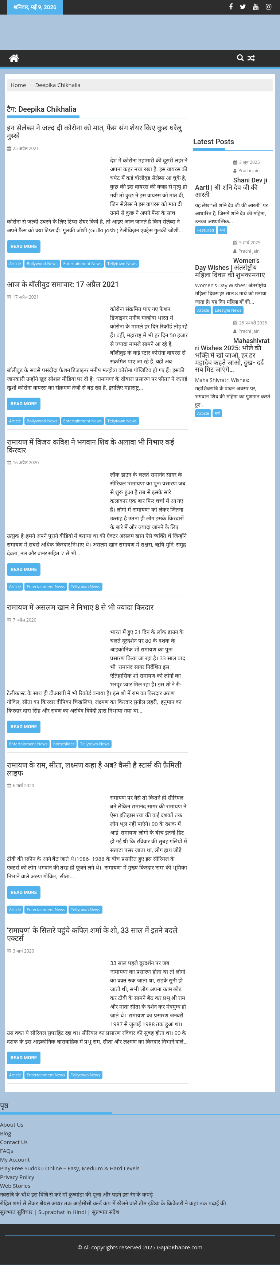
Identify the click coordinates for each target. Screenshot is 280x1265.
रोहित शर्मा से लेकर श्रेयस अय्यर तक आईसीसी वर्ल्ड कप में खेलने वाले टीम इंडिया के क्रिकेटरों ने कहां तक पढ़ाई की (113, 1203)
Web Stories (15, 1185)
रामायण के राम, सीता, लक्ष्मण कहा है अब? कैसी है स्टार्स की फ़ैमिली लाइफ (94, 769)
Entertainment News (82, 263)
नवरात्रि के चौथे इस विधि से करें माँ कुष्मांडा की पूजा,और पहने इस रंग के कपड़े (76, 1194)
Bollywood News (42, 263)
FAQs (6, 1150)
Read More (24, 246)
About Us (11, 1124)
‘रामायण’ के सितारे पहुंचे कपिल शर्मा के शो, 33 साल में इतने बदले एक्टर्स (92, 934)
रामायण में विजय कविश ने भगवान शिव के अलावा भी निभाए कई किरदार (90, 446)
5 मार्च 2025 (247, 243)
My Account (15, 1159)
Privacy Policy (17, 1177)
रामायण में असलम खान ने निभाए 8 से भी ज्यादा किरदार (80, 607)
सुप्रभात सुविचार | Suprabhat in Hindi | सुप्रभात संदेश (59, 1211)
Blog (5, 1133)
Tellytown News (122, 263)
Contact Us (14, 1142)
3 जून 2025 (246, 162)
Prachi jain (246, 171)
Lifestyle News (228, 310)
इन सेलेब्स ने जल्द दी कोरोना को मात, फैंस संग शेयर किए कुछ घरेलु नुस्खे (94, 131)
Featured (205, 230)
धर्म (222, 230)
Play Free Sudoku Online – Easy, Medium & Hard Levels (70, 1168)
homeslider (63, 743)
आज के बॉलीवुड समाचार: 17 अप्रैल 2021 (63, 284)
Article (15, 263)
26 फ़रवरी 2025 (250, 323)
